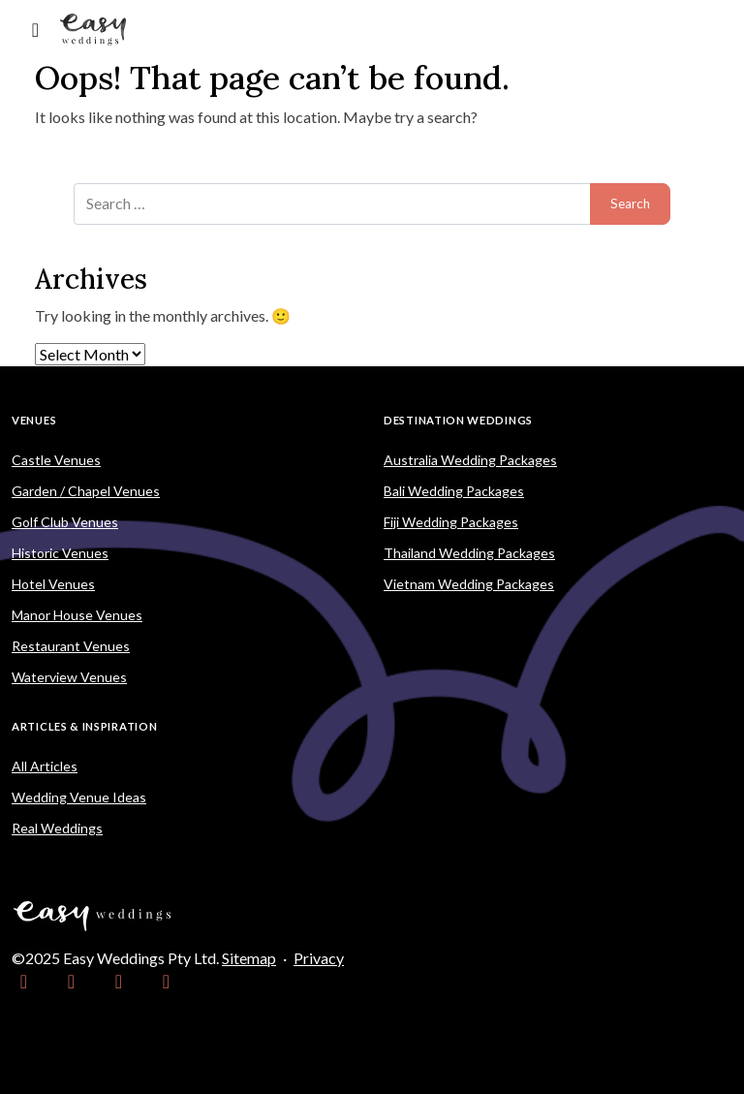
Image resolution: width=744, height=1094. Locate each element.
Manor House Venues (77, 615)
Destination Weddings (458, 420)
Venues (34, 420)
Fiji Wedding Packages (451, 522)
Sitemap (249, 958)
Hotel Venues (53, 584)
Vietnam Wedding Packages (469, 584)
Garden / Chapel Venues (86, 491)
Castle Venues (56, 460)
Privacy (319, 958)
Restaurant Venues (71, 646)
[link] (24, 981)
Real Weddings (57, 828)
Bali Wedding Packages (454, 491)
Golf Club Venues (65, 522)
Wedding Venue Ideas (79, 797)
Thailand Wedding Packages (469, 553)
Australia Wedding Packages (470, 460)
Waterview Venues (69, 677)
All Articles (45, 766)
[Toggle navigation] (35, 30)
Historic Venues (60, 553)
